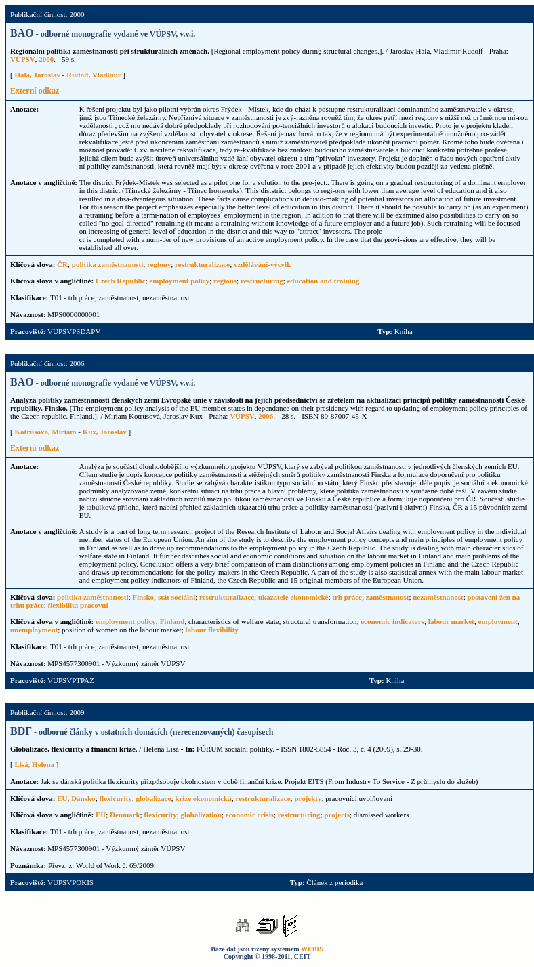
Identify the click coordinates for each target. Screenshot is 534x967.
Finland (172, 621)
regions (225, 280)
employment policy (179, 280)
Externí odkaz (34, 91)
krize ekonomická (203, 798)
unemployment (34, 629)
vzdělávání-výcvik (262, 264)
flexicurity (115, 798)
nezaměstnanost (438, 597)
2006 (265, 416)
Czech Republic (121, 280)
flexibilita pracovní (78, 605)
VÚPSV (22, 59)
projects (337, 814)
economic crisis (250, 814)
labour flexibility (211, 629)
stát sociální (176, 597)
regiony (159, 264)
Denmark (125, 814)
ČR (62, 264)
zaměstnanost (387, 597)
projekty (307, 798)
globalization (201, 814)
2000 (46, 59)
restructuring (262, 280)
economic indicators (392, 621)
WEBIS (312, 949)
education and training (323, 280)
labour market (451, 621)
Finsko (143, 597)
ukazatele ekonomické (293, 597)
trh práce (347, 597)
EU (62, 798)
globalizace (153, 798)
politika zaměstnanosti (107, 264)
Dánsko (83, 798)
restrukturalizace (202, 264)
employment (498, 621)
